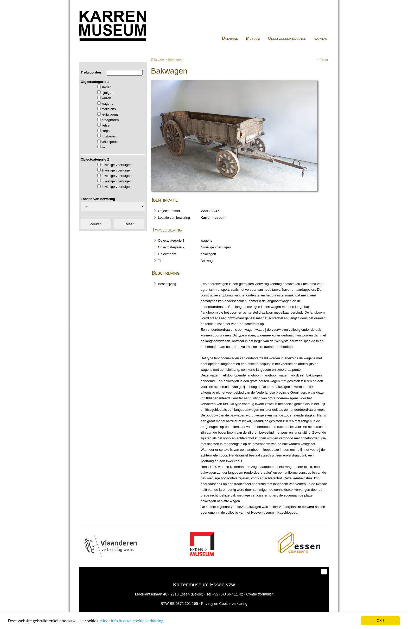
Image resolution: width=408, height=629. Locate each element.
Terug (324, 59)
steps (105, 131)
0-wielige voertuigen (116, 165)
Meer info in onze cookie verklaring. (132, 621)
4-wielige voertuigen (116, 187)
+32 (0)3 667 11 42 (227, 594)
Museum (253, 38)
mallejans (108, 109)
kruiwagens (110, 114)
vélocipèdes (110, 142)
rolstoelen (108, 136)
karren (106, 98)
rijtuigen (107, 93)
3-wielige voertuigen (116, 181)
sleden (106, 87)
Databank (230, 38)
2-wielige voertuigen (116, 176)
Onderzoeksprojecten (287, 38)
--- (103, 147)
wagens (107, 103)
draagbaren (110, 120)
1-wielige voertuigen (116, 170)
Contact (321, 38)
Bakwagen (175, 59)
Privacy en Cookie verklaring (224, 603)
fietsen (106, 125)
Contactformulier (259, 594)
